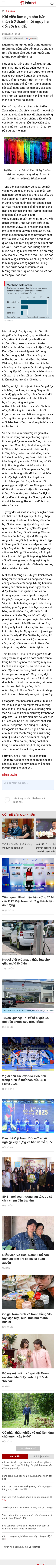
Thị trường (9, 968)
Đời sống (10, 11)
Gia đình (6, 1268)
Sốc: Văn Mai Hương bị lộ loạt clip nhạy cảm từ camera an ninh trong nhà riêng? (25, 1527)
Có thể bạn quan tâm (18, 814)
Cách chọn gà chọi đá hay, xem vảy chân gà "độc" (27, 1536)
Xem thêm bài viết (28, 1448)
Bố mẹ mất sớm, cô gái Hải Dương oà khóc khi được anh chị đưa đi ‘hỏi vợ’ (26, 1377)
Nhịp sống (8, 910)
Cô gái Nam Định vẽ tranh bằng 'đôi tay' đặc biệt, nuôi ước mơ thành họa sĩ (27, 1318)
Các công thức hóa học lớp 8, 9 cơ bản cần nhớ (25, 1497)
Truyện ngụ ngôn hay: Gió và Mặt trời (21, 1546)
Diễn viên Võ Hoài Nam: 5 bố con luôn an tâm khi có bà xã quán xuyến (25, 1258)
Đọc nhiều (15, 1456)
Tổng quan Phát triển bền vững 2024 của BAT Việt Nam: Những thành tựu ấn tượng (28, 901)
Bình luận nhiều (41, 1456)
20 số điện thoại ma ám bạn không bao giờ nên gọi (27, 1507)
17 (27, 1489)
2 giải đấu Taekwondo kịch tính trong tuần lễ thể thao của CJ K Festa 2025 (24, 1079)
